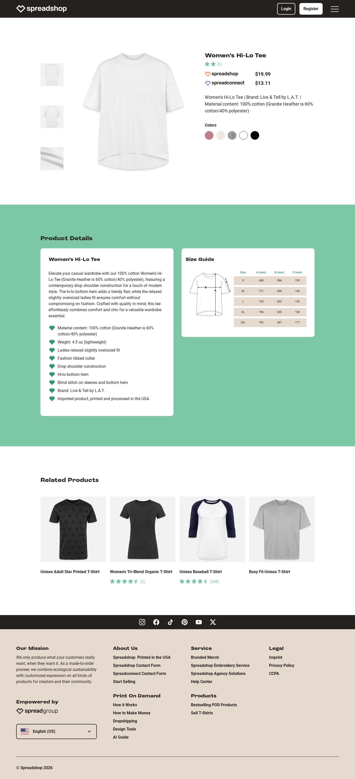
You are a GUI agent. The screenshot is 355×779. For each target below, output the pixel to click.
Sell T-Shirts (202, 713)
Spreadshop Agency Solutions (218, 673)
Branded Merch (205, 657)
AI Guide (121, 737)
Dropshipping (125, 721)
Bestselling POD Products (214, 704)
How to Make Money (131, 713)
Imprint (275, 657)
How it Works (125, 704)
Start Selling (124, 681)
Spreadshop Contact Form (137, 665)
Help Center (201, 681)
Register (311, 8)
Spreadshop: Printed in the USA (142, 657)
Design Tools (124, 729)
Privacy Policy (281, 665)
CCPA (274, 673)
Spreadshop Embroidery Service (220, 665)
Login (286, 8)
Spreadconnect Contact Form (139, 673)
